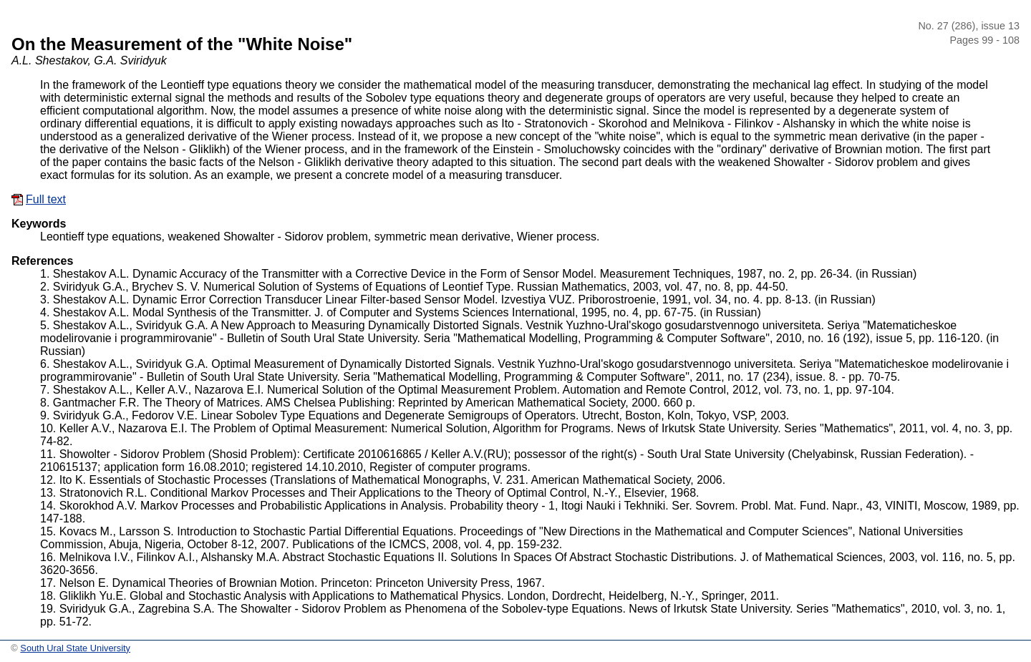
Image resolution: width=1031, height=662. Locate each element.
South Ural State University (75, 648)
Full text (46, 199)
